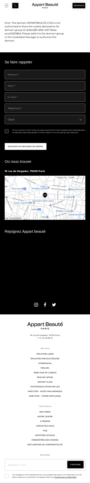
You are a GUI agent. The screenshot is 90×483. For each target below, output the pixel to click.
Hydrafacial (45, 363)
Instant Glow (45, 382)
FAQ (45, 430)
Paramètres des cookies (45, 440)
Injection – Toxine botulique (45, 396)
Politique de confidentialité (65, 477)
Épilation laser (45, 354)
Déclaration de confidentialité (45, 444)
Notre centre (45, 416)
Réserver (79, 5)
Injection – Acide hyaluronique (45, 391)
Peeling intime (45, 377)
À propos (45, 421)
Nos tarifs (45, 412)
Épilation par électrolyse (45, 358)
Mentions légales (45, 435)
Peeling (45, 368)
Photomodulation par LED (45, 386)
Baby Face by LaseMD (45, 372)
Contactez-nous (45, 426)
